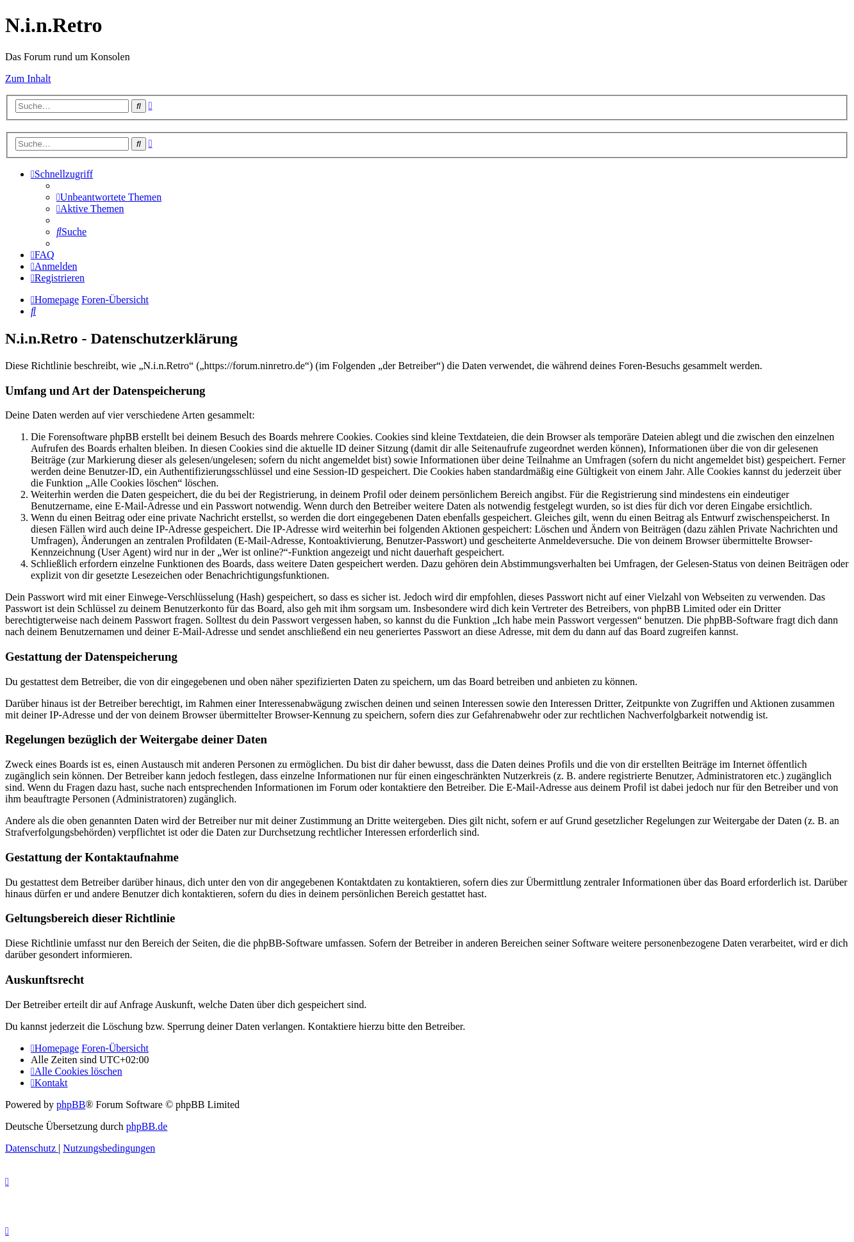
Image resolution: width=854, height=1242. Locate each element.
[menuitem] (108, 197)
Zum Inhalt (28, 78)
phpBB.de (146, 1126)
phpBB (70, 1104)
